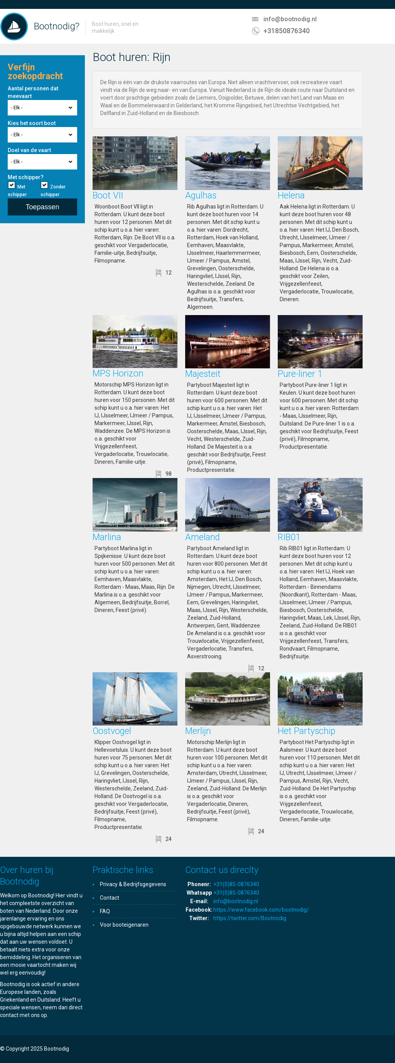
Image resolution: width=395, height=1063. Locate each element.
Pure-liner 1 (300, 374)
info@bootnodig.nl (290, 19)
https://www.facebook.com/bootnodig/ (261, 910)
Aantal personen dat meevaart (33, 92)
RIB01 (289, 537)
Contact (109, 898)
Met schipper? (26, 177)
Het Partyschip (306, 731)
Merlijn (198, 731)
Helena (291, 195)
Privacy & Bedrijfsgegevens (133, 884)
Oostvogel (112, 731)
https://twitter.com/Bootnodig (249, 918)
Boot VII (108, 195)
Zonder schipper (53, 190)
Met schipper (17, 190)
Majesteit (203, 374)
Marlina (107, 537)
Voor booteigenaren (124, 925)
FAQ (105, 911)
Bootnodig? (56, 26)
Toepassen (42, 207)
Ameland (202, 537)
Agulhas (200, 195)
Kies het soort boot (32, 123)
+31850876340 (286, 31)
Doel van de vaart (29, 150)
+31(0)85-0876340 (236, 884)
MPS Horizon (118, 373)
